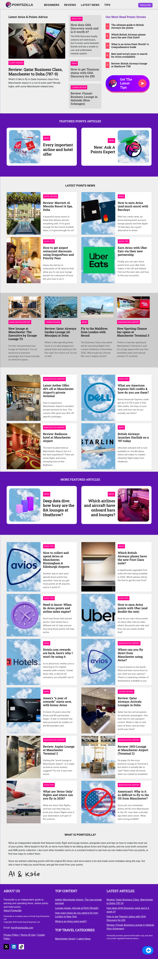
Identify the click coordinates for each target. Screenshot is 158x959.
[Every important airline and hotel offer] (24, 146)
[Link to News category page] (121, 196)
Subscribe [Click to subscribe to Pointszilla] (145, 5)
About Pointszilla (12, 910)
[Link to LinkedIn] (13, 946)
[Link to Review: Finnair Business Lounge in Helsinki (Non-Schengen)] (85, 98)
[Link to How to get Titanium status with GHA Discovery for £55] (85, 73)
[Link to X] (6, 946)
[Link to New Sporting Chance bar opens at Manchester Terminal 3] (133, 308)
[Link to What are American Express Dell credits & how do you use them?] (99, 397)
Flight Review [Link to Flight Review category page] (16, 63)
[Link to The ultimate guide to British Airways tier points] (128, 26)
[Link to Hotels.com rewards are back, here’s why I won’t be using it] (25, 661)
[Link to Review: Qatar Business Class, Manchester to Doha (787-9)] (36, 42)
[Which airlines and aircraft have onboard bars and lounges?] (99, 507)
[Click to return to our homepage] (22, 5)
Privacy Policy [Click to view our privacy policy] (11, 935)
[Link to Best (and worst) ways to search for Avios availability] (128, 55)
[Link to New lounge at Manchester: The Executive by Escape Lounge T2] (24, 308)
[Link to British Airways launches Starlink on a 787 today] (99, 446)
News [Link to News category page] (74, 63)
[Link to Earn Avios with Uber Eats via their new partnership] (99, 259)
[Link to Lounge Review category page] (53, 322)
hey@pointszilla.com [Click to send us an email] (22, 927)
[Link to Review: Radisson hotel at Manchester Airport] (25, 446)
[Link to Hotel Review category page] (50, 196)
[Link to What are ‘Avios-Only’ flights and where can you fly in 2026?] (25, 801)
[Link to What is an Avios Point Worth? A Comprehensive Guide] (128, 45)
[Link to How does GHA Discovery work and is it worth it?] (85, 28)
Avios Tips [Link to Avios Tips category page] (77, 19)
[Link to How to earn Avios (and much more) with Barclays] (99, 213)
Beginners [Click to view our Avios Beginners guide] (51, 4)
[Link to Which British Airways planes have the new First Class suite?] (99, 566)
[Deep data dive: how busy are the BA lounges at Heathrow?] (24, 504)
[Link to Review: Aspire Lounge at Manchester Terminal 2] (25, 756)
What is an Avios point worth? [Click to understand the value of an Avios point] (71, 921)
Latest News (84, 938)
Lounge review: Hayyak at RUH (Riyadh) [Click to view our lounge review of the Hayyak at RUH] (77, 908)
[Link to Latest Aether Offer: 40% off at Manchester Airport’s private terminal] (25, 397)
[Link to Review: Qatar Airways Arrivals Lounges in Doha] (99, 710)
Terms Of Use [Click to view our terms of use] (28, 935)
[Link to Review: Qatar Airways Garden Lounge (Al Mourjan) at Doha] (61, 308)
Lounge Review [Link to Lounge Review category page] (79, 87)
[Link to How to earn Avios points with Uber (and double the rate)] (99, 615)
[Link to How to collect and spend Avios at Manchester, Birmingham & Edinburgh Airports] (25, 566)
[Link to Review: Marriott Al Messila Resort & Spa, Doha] (25, 213)
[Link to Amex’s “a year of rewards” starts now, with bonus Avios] (25, 710)
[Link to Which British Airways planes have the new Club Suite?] (128, 36)
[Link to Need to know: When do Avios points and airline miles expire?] (25, 615)
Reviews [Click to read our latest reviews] (70, 4)
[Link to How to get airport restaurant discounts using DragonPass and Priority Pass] (25, 259)
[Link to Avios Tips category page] (49, 241)
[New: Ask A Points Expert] (99, 149)
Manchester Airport (65, 938)
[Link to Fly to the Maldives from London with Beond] (97, 308)
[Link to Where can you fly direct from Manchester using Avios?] (99, 661)
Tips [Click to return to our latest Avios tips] (107, 4)
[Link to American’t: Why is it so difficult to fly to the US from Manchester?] (99, 801)
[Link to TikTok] (21, 946)
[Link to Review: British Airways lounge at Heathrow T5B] (128, 65)
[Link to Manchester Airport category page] (19, 322)
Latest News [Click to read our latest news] (90, 4)
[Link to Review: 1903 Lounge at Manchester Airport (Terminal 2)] (99, 756)
